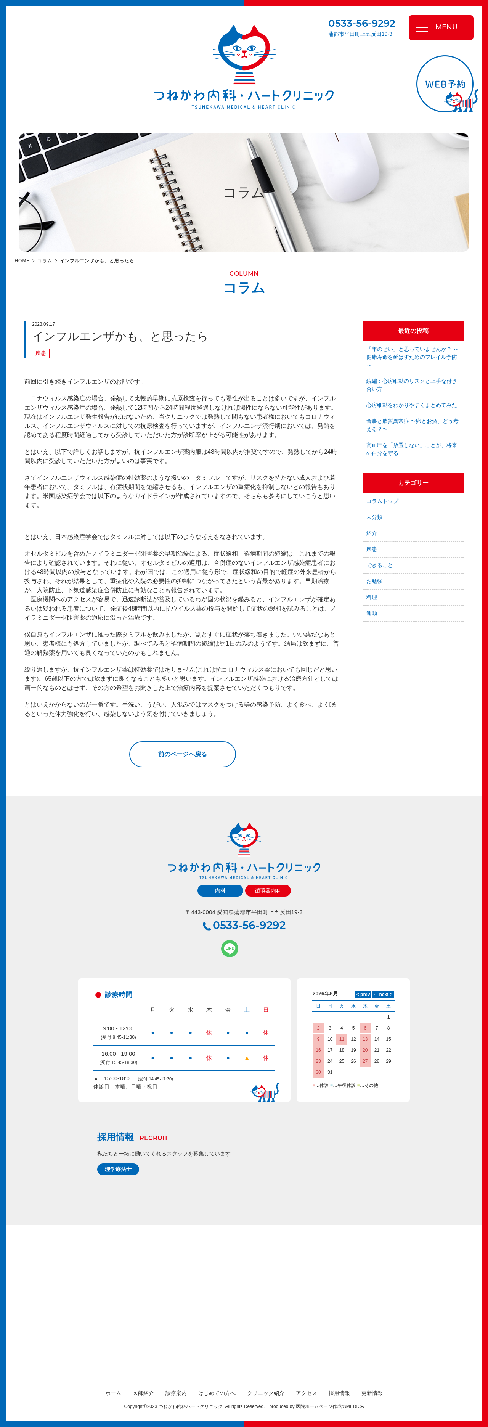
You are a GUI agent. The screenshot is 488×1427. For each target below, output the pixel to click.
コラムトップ (382, 501)
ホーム (113, 1393)
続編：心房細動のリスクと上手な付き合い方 (411, 385)
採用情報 (339, 1393)
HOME (22, 261)
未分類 (374, 517)
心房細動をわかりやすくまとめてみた (411, 405)
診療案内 (176, 1393)
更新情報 (372, 1393)
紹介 (371, 533)
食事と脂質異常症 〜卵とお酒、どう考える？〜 (412, 425)
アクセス (306, 1393)
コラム (44, 261)
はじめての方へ (217, 1393)
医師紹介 (143, 1393)
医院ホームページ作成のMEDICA (330, 1406)
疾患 (40, 353)
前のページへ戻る (182, 754)
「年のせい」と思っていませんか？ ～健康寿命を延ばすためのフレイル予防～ (412, 357)
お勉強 (374, 581)
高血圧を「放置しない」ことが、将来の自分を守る (411, 449)
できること (379, 565)
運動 (371, 613)
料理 (371, 597)
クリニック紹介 (265, 1393)
